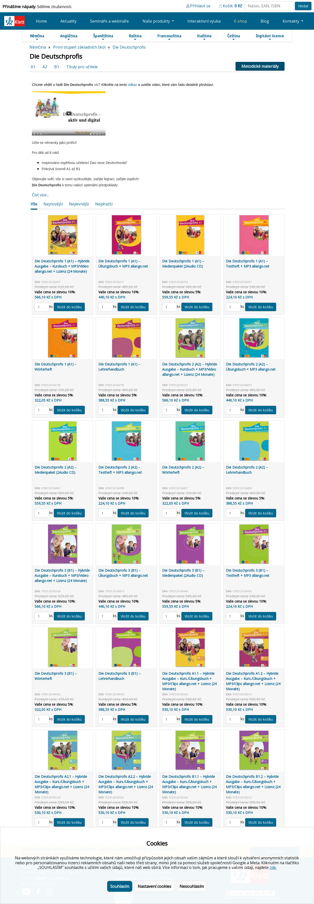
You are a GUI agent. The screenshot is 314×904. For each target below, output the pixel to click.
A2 (44, 66)
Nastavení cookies (154, 886)
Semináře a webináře (109, 21)
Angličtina (68, 37)
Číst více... (40, 195)
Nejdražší (104, 204)
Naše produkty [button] (157, 21)
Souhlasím (119, 886)
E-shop (240, 21)
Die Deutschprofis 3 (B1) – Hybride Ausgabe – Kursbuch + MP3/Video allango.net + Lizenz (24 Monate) (62, 575)
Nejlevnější (79, 204)
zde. (273, 867)
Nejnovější (53, 204)
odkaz (133, 85)
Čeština (233, 37)
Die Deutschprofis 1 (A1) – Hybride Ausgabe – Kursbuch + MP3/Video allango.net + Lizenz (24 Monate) (62, 266)
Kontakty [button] (291, 21)
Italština (204, 37)
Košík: (232, 6)
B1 (56, 66)
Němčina (37, 37)
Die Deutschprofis (129, 47)
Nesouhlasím (192, 886)
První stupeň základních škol (79, 47)
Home (41, 21)
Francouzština (169, 37)
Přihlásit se (200, 6)
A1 (33, 66)
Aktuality (68, 21)
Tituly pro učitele (82, 66)
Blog (265, 21)
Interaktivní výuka (204, 21)
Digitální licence (270, 37)
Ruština (135, 37)
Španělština (103, 37)
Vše (34, 204)
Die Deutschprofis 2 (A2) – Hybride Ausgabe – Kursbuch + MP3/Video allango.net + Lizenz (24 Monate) (189, 369)
